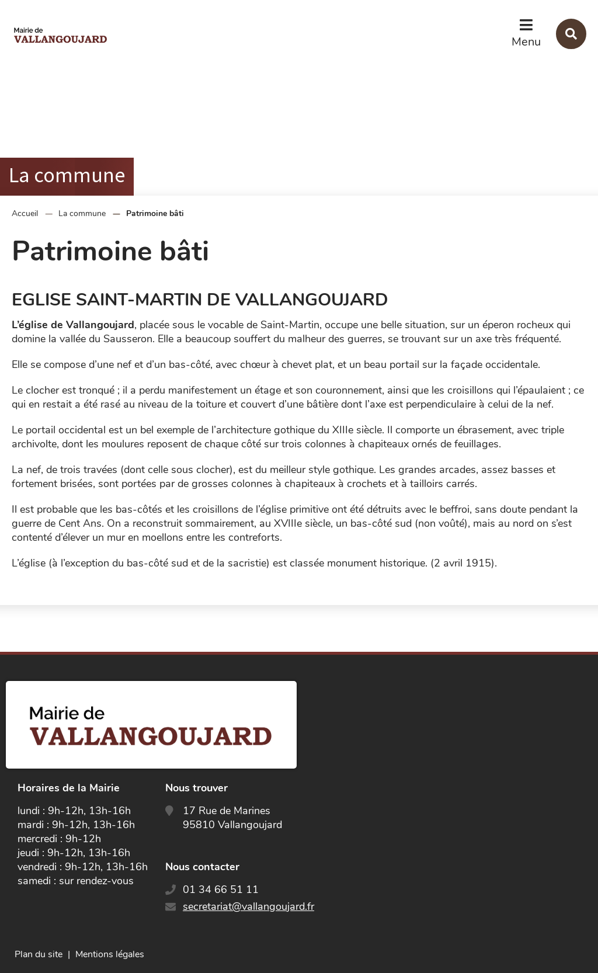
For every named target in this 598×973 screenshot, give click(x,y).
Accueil (25, 213)
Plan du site (38, 954)
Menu (526, 42)
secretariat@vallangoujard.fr (248, 906)
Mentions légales (109, 954)
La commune (82, 213)
